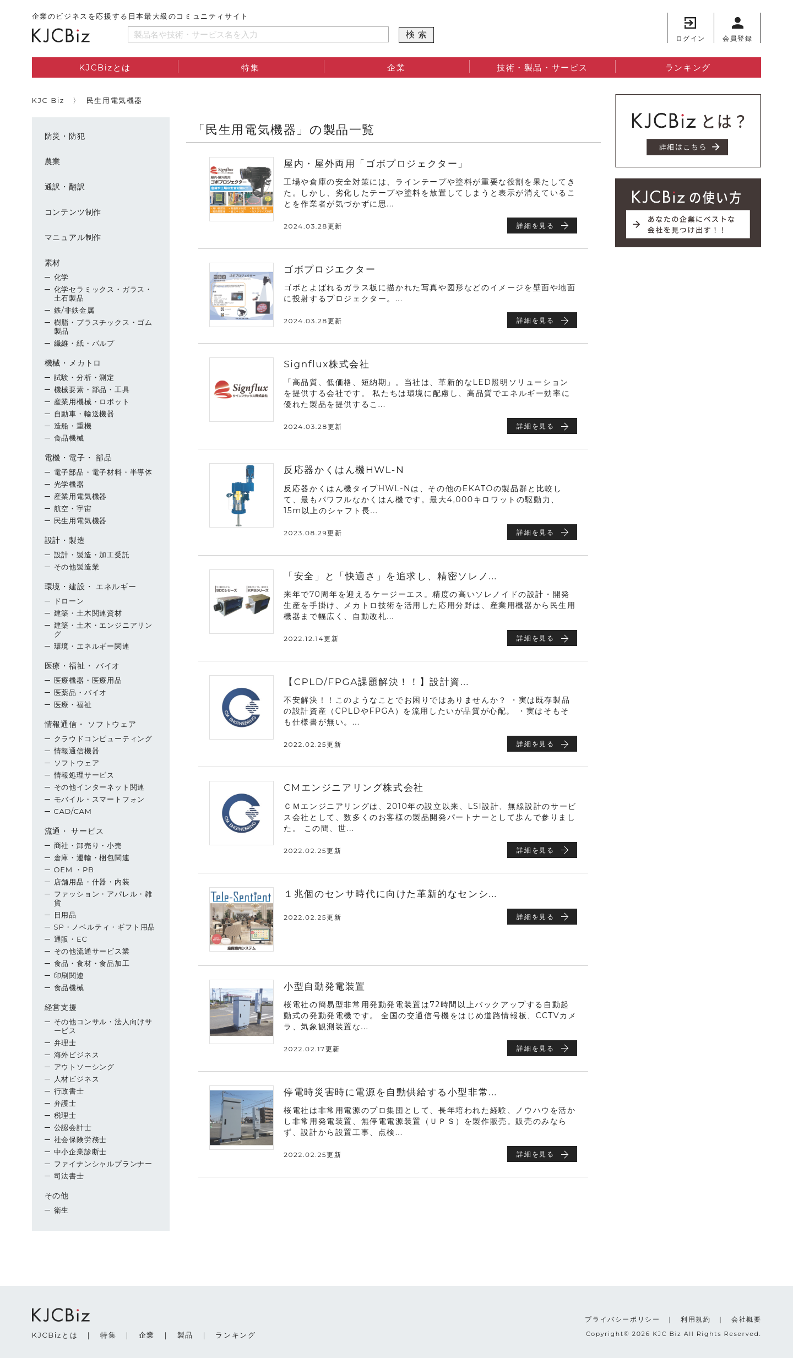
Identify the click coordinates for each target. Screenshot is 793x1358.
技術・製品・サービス (542, 67)
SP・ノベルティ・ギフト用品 (105, 926)
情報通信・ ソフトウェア (91, 724)
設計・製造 (65, 540)
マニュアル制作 (73, 237)
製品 (185, 1334)
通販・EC (71, 939)
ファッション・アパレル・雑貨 (103, 898)
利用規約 (695, 1319)
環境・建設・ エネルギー (91, 586)
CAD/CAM (73, 811)
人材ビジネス (77, 1078)
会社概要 (746, 1319)
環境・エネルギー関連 (92, 646)
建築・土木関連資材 (88, 613)
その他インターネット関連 (99, 787)
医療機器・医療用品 (88, 680)
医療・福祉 (73, 704)
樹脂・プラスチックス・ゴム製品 (103, 326)
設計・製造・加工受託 (92, 554)
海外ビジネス (77, 1054)
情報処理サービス (84, 774)
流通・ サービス (74, 831)
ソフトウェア (77, 762)
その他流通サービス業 (92, 951)
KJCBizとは (105, 67)
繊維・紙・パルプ (84, 343)
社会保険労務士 (80, 1139)
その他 (57, 1196)
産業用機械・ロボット (92, 401)
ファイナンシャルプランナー (103, 1163)
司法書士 (69, 1175)
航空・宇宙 (73, 508)
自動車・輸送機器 (84, 413)
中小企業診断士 (80, 1151)
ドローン (69, 600)
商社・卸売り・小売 (88, 845)
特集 (250, 67)
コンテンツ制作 (73, 212)
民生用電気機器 (80, 520)
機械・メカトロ (73, 363)
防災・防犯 (65, 136)
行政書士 (69, 1091)
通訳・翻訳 (65, 187)
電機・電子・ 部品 (78, 458)
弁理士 (65, 1042)
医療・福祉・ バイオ (83, 666)
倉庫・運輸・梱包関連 (92, 857)
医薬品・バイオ (80, 692)
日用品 (65, 914)
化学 (61, 277)
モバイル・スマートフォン (99, 799)
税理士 (65, 1115)
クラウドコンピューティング (103, 738)
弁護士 (65, 1103)
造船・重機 (73, 425)
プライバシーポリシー (622, 1319)
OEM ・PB (74, 869)
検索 (418, 34)
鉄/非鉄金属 (74, 310)
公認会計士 (73, 1127)
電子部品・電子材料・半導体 (103, 472)
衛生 (61, 1209)
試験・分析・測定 (84, 377)
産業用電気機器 (80, 496)
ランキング (688, 67)
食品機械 (69, 437)
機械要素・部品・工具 (92, 389)
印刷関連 (69, 975)
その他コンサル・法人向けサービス (103, 1026)
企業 (396, 67)
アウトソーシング (84, 1066)
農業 (53, 161)
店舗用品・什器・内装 (92, 881)
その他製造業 (77, 566)
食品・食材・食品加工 (92, 963)
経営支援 (61, 1007)
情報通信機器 (77, 750)
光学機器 (69, 484)
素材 (53, 263)
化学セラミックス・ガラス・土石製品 (103, 293)
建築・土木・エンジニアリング (103, 629)
